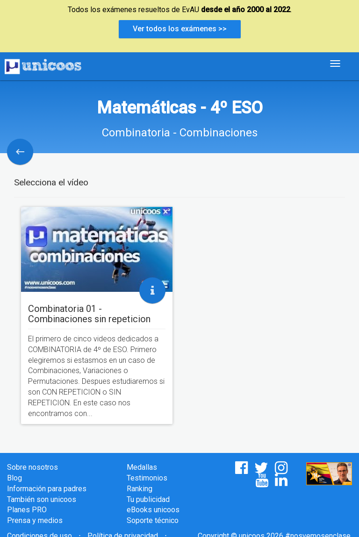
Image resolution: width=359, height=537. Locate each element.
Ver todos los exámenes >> (180, 28)
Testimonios (147, 477)
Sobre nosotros (32, 467)
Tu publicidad (148, 499)
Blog (14, 477)
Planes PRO (27, 509)
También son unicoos (41, 499)
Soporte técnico (153, 520)
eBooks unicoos (153, 509)
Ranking (139, 488)
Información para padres (46, 488)
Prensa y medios (35, 520)
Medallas (142, 467)
